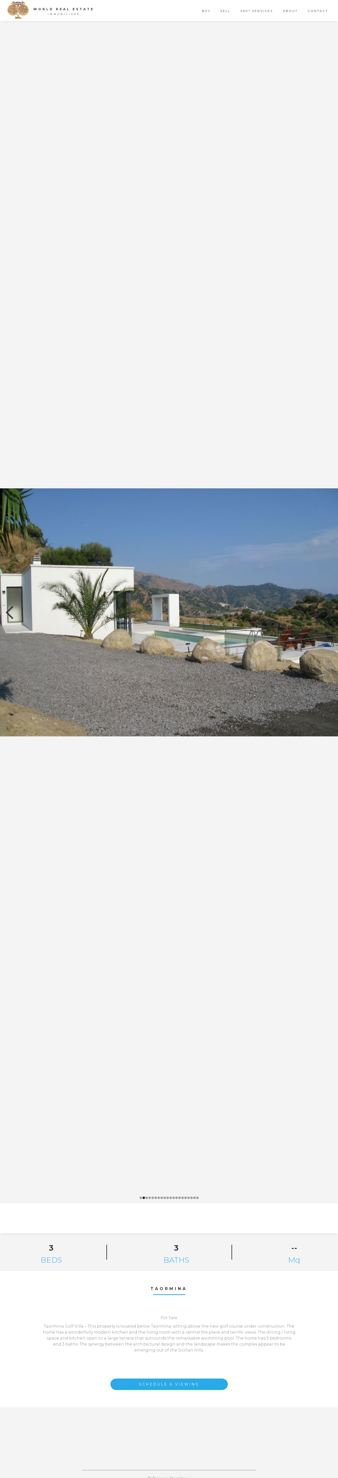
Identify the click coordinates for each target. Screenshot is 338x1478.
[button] (10, 612)
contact (318, 11)
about (290, 11)
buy (206, 11)
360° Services (257, 11)
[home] (53, 10)
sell (225, 11)
